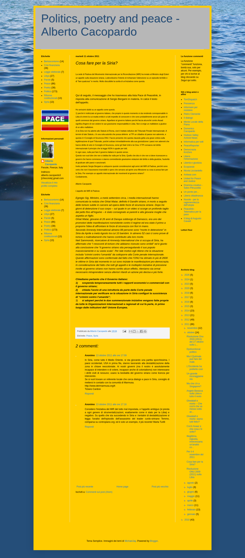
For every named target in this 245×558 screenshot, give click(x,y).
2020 (187, 288)
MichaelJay (130, 541)
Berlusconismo (51, 61)
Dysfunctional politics (193, 350)
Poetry (47, 87)
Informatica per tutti (193, 141)
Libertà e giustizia (193, 162)
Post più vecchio (160, 486)
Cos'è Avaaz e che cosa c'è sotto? (194, 429)
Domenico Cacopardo (189, 130)
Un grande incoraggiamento (195, 376)
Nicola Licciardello (193, 170)
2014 (187, 310)
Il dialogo (188, 117)
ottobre (191, 332)
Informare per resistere (191, 108)
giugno (191, 491)
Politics (47, 91)
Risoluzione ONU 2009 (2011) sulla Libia (194, 473)
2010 (187, 519)
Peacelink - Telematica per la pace (192, 212)
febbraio (191, 509)
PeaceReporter (191, 145)
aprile (190, 500)
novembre (192, 328)
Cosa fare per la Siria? (195, 463)
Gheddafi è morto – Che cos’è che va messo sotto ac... (194, 406)
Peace (89, 336)
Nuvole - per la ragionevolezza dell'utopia (191, 202)
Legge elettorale (52, 72)
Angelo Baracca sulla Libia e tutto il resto (195, 393)
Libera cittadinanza (193, 195)
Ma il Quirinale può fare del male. (194, 359)
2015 (187, 306)
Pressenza (189, 103)
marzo (190, 505)
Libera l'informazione (191, 157)
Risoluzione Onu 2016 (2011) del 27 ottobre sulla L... (195, 340)
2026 (187, 275)
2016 (187, 302)
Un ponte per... (191, 192)
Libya (47, 76)
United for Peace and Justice (192, 179)
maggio (191, 496)
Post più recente (85, 486)
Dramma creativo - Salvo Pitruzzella (193, 186)
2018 (187, 293)
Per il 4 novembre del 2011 (195, 454)
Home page (122, 486)
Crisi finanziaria (52, 65)
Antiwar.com (190, 174)
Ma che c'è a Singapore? (194, 385)
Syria (95, 336)
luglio (190, 487)
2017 (187, 297)
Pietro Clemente (192, 114)
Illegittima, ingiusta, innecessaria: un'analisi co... (195, 442)
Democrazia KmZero (190, 151)
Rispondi (89, 393)
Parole (47, 79)
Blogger (154, 541)
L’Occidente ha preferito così (195, 367)
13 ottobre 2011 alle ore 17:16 (111, 404)
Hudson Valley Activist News (191, 136)
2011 (187, 324)
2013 (187, 315)
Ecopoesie (189, 166)
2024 (187, 279)
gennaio (191, 514)
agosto (191, 482)
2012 (187, 319)
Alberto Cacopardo (51, 163)
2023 (187, 284)
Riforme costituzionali (50, 96)
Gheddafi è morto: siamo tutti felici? (195, 419)
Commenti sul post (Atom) (99, 492)
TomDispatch (190, 99)
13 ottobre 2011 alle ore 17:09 (111, 355)
